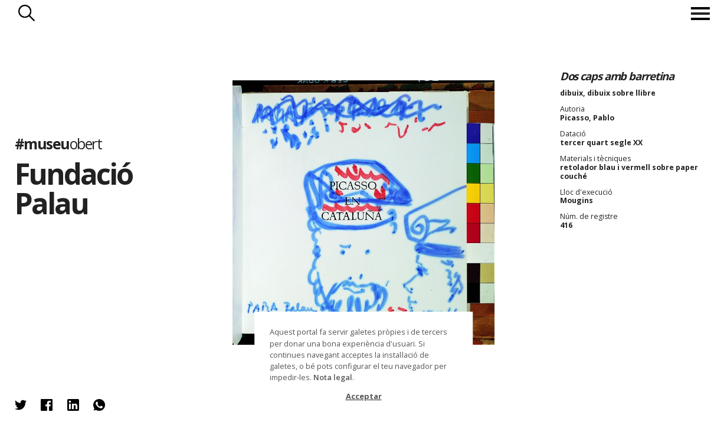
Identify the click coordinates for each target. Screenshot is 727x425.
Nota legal (332, 377)
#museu (58, 144)
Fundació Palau (73, 188)
